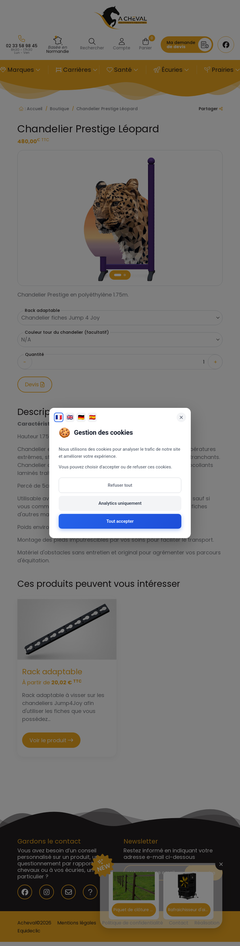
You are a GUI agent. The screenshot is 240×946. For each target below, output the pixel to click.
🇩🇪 (81, 417)
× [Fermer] (181, 417)
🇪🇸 (92, 417)
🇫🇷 (58, 417)
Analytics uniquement (120, 503)
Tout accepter (120, 521)
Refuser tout (120, 485)
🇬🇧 (70, 417)
